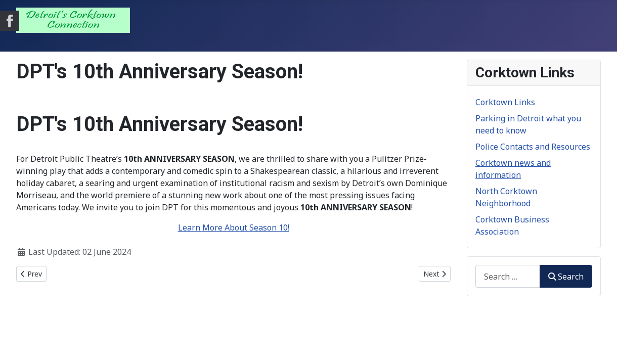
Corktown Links (505, 102)
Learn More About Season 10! (233, 227)
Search (566, 276)
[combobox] (507, 276)
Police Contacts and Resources (532, 146)
